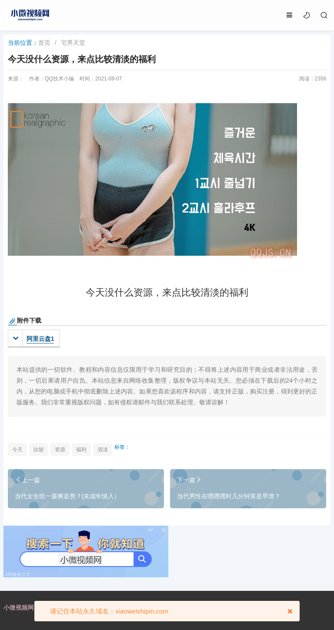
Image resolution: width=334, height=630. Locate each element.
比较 (38, 450)
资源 (60, 450)
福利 (81, 450)
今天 (17, 450)
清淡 (102, 450)
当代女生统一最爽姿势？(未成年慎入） (67, 496)
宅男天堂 (73, 42)
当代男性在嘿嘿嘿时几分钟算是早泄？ (229, 496)
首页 (44, 42)
